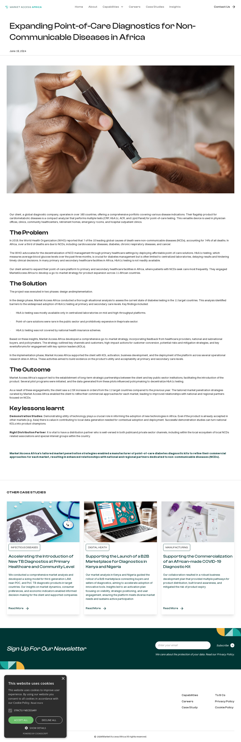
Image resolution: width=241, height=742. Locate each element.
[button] (113, 7)
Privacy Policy (225, 654)
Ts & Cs (220, 695)
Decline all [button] (49, 720)
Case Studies (155, 6)
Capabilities (190, 695)
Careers (134, 6)
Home (79, 6)
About (92, 6)
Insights (175, 6)
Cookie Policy (224, 707)
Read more (37, 702)
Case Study (190, 707)
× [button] (63, 678)
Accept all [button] (21, 720)
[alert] (35, 706)
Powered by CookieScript (35, 733)
